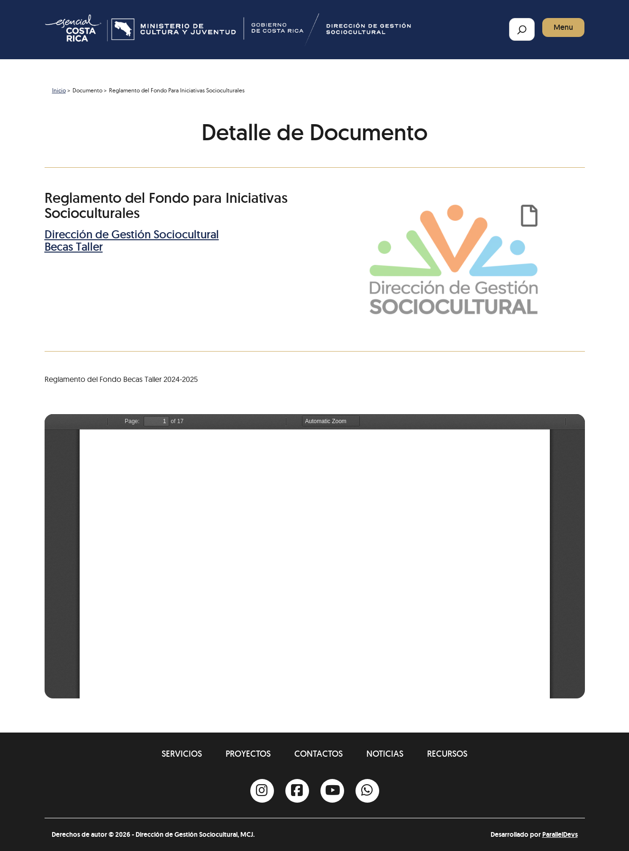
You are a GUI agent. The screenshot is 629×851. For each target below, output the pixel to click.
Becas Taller (74, 246)
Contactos (318, 753)
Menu (563, 27)
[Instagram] (262, 791)
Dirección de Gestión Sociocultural (132, 234)
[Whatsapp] (367, 791)
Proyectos (248, 753)
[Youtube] (332, 791)
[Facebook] (297, 791)
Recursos (447, 753)
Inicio (59, 90)
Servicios (182, 753)
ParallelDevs (560, 834)
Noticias (384, 753)
